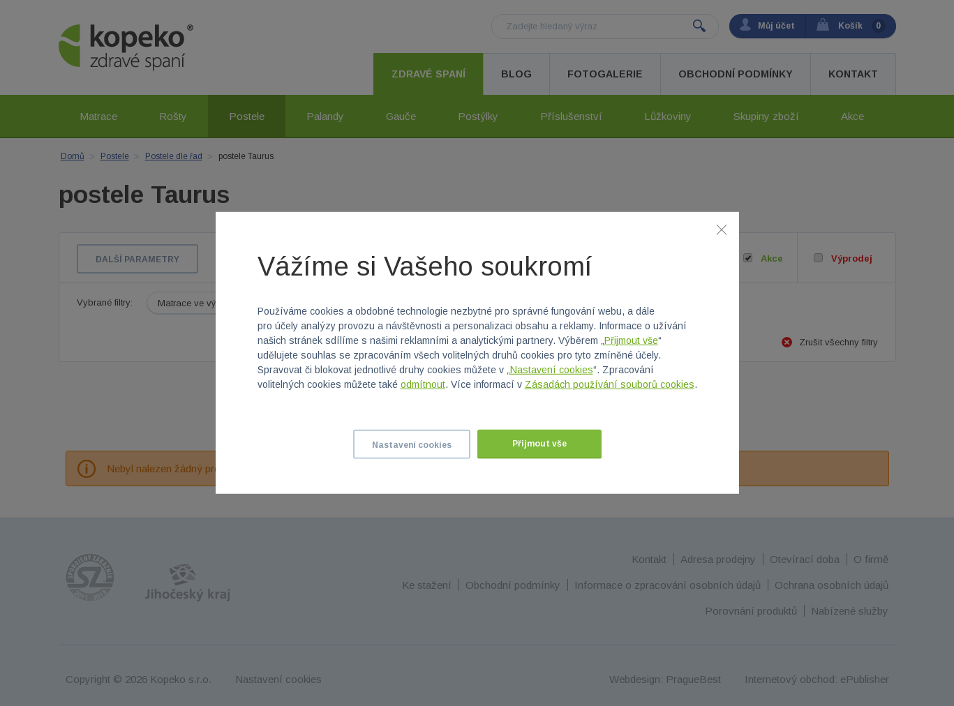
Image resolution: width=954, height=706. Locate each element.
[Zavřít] (722, 229)
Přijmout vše (631, 340)
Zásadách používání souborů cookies (609, 384)
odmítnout (423, 384)
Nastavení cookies (551, 369)
